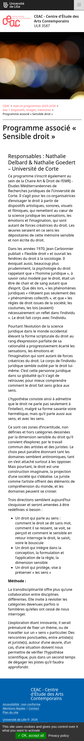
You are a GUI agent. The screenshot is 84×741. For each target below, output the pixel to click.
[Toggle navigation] (79, 5)
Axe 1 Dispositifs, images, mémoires (27, 110)
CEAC (6, 106)
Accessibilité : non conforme (21, 704)
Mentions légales (14, 708)
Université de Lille (14, 719)
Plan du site (10, 712)
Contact (34, 708)
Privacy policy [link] (58, 735)
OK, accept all (31, 735)
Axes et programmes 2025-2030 (34, 106)
